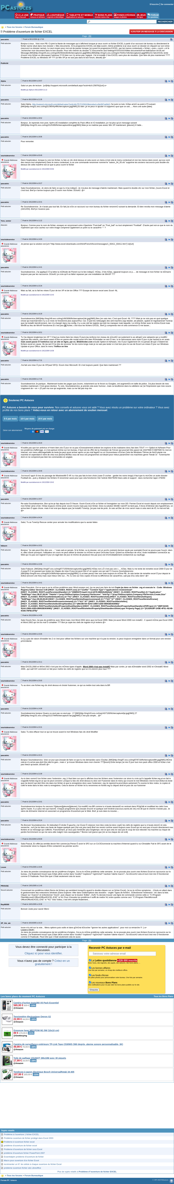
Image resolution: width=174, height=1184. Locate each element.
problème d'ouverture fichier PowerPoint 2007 (24, 1153)
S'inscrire (154, 4)
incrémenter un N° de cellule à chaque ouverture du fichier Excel (33, 1164)
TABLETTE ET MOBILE (79, 15)
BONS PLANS (103, 15)
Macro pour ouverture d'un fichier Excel (21, 1160)
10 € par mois (27, 418)
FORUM (153, 15)
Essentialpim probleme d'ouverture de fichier (24, 1157)
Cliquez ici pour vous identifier (43, 953)
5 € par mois (10, 418)
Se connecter (167, 4)
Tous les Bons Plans (163, 996)
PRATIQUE (37, 15)
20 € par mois (45, 418)
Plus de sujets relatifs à (87, 1171)
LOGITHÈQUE (55, 15)
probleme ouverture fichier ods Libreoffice (22, 1168)
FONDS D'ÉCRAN (124, 15)
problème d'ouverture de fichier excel (20, 1145)
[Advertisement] (87, 1106)
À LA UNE (21, 15)
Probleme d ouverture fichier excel (19, 1142)
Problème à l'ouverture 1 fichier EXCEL (21, 1134)
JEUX (141, 15)
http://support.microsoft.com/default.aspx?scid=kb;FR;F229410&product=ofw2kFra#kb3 (71, 104)
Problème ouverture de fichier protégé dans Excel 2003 (28, 1138)
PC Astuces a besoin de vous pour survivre (28, 407)
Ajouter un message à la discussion (152, 31)
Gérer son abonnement (12, 430)
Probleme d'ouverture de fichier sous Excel (23, 1149)
